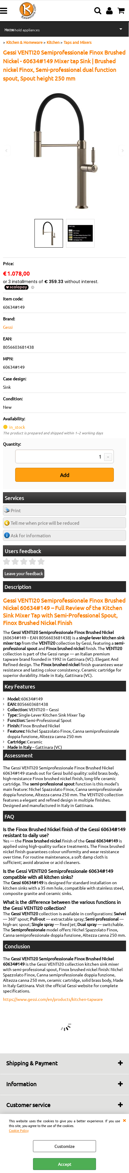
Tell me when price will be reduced (45, 523)
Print (16, 510)
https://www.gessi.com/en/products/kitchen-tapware (53, 999)
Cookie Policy (19, 1130)
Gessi (8, 327)
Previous (7, 150)
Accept (64, 1164)
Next (122, 150)
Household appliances (22, 29)
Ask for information (31, 535)
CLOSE (124, 1120)
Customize (64, 1146)
